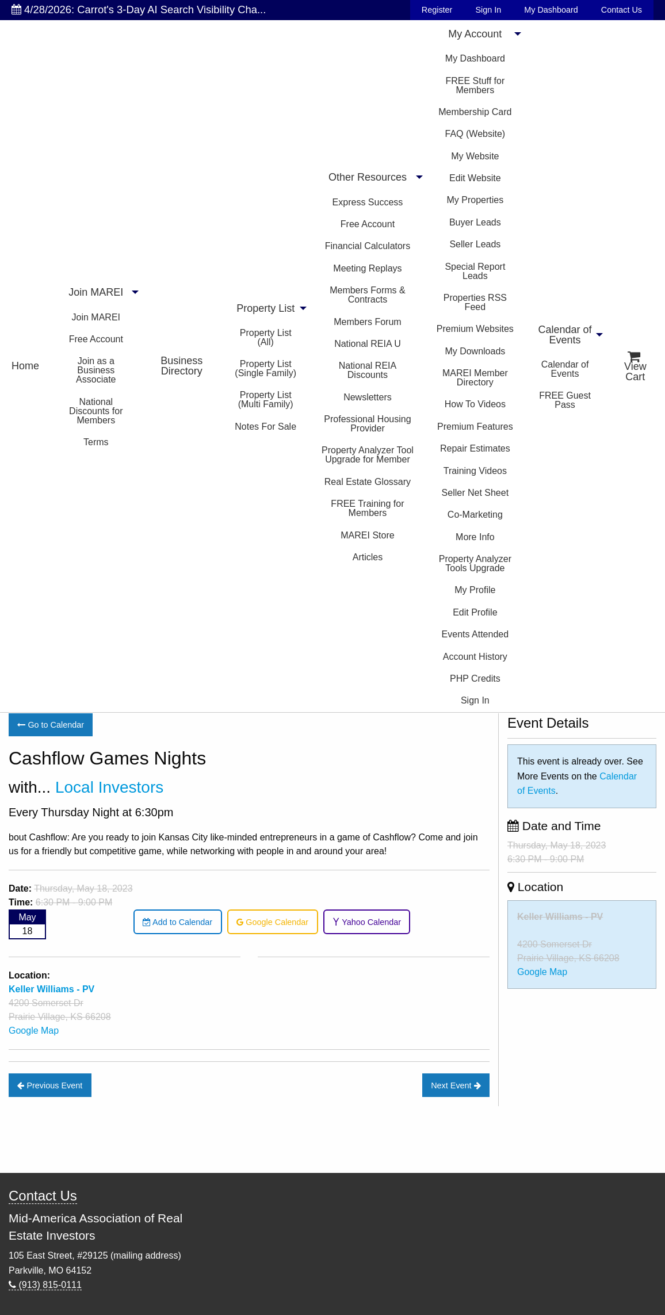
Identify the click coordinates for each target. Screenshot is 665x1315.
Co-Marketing (475, 514)
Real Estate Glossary (367, 482)
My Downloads (475, 351)
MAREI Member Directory (475, 377)
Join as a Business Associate (96, 370)
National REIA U (367, 344)
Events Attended (475, 634)
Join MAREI (95, 292)
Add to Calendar (177, 922)
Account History (475, 657)
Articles (368, 557)
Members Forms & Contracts (368, 294)
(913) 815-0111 (45, 1285)
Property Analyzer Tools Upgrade (475, 563)
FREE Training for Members (367, 508)
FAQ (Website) (475, 134)
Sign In (488, 9)
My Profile (474, 590)
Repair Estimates (475, 448)
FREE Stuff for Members (475, 85)
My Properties (475, 200)
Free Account (96, 339)
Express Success (367, 202)
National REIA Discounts (368, 370)
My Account (475, 34)
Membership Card (474, 112)
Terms (96, 442)
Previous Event (49, 1085)
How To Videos (475, 404)
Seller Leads (474, 244)
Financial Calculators (368, 246)
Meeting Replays (367, 268)
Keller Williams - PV (560, 917)
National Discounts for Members (96, 411)
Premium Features (475, 426)
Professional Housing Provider (367, 423)
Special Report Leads (475, 271)
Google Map (34, 1030)
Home (25, 366)
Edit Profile (475, 612)
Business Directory (181, 366)
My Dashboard (551, 9)
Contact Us (621, 9)
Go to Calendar (50, 724)
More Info (475, 537)
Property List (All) (266, 337)
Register (437, 9)
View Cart (635, 367)
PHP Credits (475, 678)
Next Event (455, 1085)
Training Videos (475, 471)
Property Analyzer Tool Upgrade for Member (368, 454)
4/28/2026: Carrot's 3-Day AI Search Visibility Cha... (139, 9)
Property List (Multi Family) (265, 399)
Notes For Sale (265, 426)
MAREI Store (367, 535)
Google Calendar (272, 922)
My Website (475, 156)
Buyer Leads (475, 222)
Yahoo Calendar (366, 922)
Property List (265, 308)
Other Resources (367, 177)
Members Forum (367, 322)
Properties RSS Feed (475, 302)
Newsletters (367, 397)
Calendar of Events (565, 335)
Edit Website (475, 178)
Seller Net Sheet (475, 493)
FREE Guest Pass (565, 400)
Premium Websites (475, 329)
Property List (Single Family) (265, 368)
